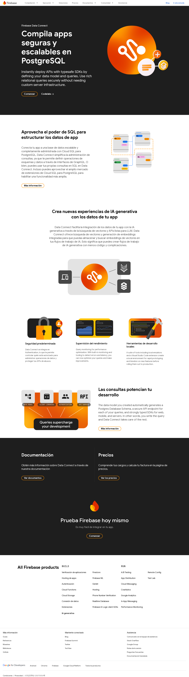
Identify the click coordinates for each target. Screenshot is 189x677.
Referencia (7, 640)
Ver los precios (109, 478)
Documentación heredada (137, 656)
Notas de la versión (134, 648)
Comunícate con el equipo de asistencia (142, 637)
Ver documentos (32, 478)
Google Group (132, 644)
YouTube (68, 648)
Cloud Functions (69, 590)
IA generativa (68, 613)
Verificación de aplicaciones (74, 572)
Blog (167, 3)
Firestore (96, 572)
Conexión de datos (70, 601)
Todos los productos (93, 666)
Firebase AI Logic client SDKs (105, 607)
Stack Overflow (133, 640)
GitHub (5, 652)
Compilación (30, 3)
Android (33, 666)
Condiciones (7, 676)
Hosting (95, 590)
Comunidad (105, 3)
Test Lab (151, 578)
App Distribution (128, 578)
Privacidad (19, 676)
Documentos (88, 3)
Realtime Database (100, 601)
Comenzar (29, 94)
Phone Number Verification (104, 595)
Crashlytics (126, 590)
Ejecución (47, 3)
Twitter (67, 644)
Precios (75, 3)
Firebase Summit (71, 640)
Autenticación (68, 584)
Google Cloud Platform (72, 666)
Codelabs (47, 94)
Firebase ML (97, 578)
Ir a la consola (178, 3)
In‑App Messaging (129, 601)
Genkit (95, 584)
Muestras (6, 644)
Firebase (55, 666)
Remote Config (154, 572)
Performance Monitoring (132, 607)
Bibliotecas (7, 648)
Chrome (44, 666)
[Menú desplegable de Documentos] (96, 3)
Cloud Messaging (128, 584)
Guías (5, 637)
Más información (33, 185)
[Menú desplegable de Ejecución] (54, 3)
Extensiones (67, 607)
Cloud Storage (68, 595)
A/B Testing (126, 572)
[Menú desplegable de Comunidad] (113, 3)
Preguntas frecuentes (135, 652)
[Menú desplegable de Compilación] (38, 3)
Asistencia (122, 3)
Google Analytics (128, 595)
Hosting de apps (69, 578)
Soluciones (63, 3)
